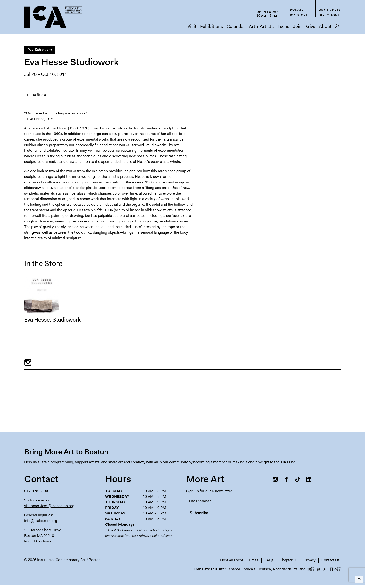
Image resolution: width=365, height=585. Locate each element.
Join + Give (304, 26)
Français (249, 569)
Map (27, 541)
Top (358, 578)
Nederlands (282, 569)
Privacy (309, 560)
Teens (283, 26)
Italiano (299, 569)
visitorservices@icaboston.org (49, 505)
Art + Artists (261, 26)
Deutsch (264, 569)
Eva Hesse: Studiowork (52, 319)
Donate (297, 10)
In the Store (36, 94)
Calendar (236, 26)
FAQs (269, 560)
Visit (191, 26)
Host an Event (231, 560)
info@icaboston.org (40, 520)
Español (233, 569)
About (325, 26)
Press (253, 560)
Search (337, 27)
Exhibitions (211, 26)
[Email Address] (223, 501)
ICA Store (299, 15)
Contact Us (330, 560)
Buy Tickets (330, 10)
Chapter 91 (289, 560)
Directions (329, 15)
